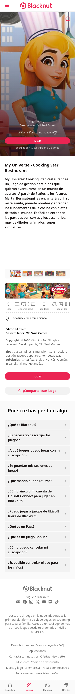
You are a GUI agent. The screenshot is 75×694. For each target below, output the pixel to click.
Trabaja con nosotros (55, 668)
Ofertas (45, 656)
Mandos (41, 645)
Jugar (37, 140)
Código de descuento (45, 662)
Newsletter (59, 656)
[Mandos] (47, 687)
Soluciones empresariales (32, 673)
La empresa (32, 668)
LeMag (55, 673)
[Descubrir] (10, 687)
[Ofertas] (66, 687)
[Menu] (7, 5)
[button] (37, 132)
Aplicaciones (37, 651)
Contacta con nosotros (24, 656)
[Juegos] (29, 687)
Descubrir (17, 645)
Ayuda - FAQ (56, 645)
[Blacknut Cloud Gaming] (36, 5)
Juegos (29, 645)
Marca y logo (14, 668)
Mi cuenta (22, 662)
